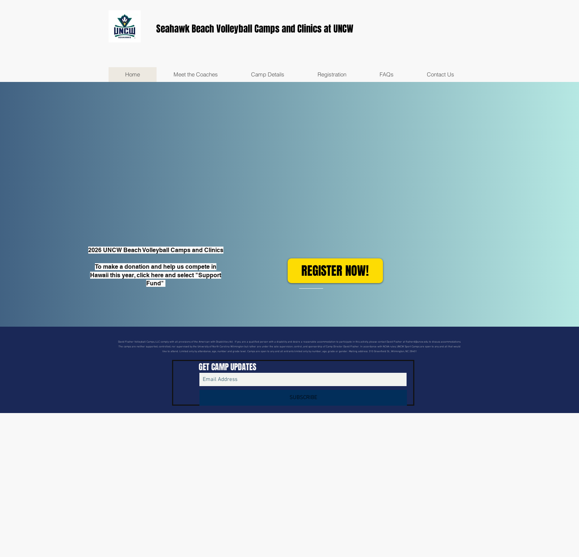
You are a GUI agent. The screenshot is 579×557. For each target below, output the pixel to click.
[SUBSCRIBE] (303, 398)
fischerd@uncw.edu (417, 341)
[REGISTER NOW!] (335, 270)
